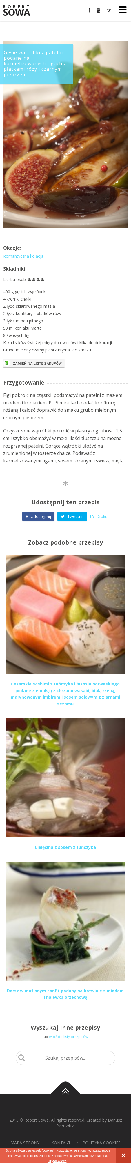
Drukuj (99, 516)
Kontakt (61, 1143)
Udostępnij (38, 516)
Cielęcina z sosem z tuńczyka (65, 847)
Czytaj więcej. (58, 1161)
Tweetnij (72, 516)
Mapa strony (24, 1143)
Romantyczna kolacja (23, 256)
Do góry (65, 1094)
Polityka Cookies (102, 1143)
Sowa (20, 10)
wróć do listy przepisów (68, 1036)
